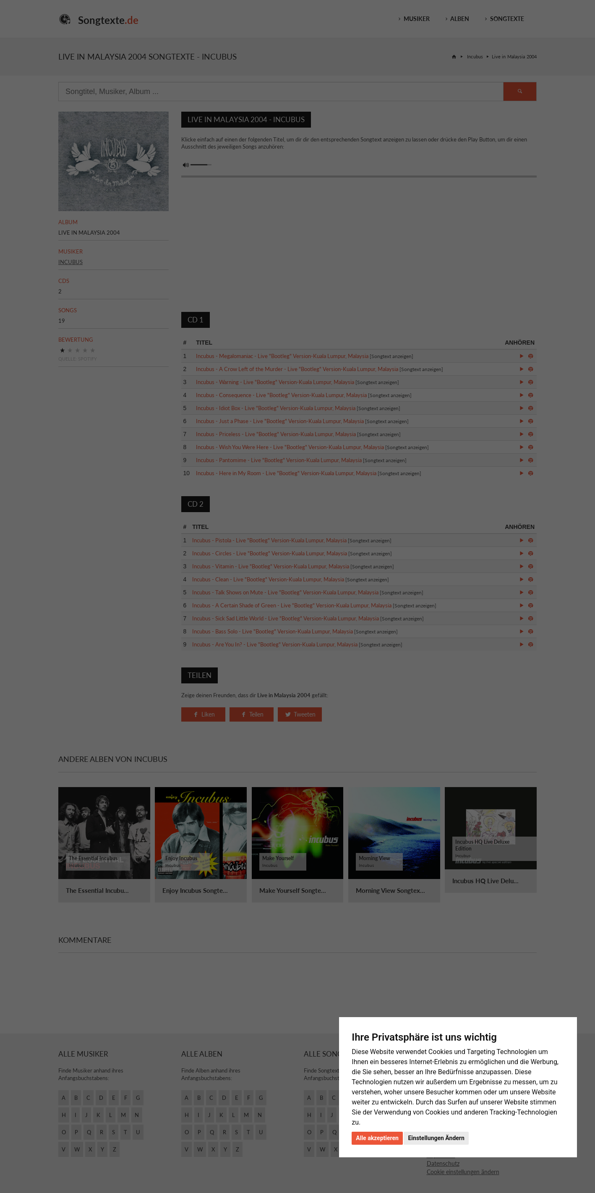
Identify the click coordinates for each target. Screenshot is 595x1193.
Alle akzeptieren (377, 1138)
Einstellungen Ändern (436, 1138)
